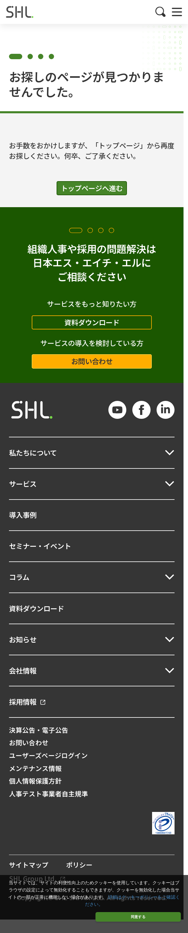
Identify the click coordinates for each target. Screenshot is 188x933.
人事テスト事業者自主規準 (48, 793)
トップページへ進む (92, 188)
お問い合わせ (92, 361)
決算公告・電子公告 (38, 730)
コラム (19, 577)
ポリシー (79, 865)
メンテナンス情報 (35, 768)
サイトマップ (28, 865)
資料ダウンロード (91, 322)
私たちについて (33, 453)
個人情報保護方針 (35, 780)
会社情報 (23, 670)
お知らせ (23, 639)
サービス (23, 484)
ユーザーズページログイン (48, 755)
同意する (138, 916)
